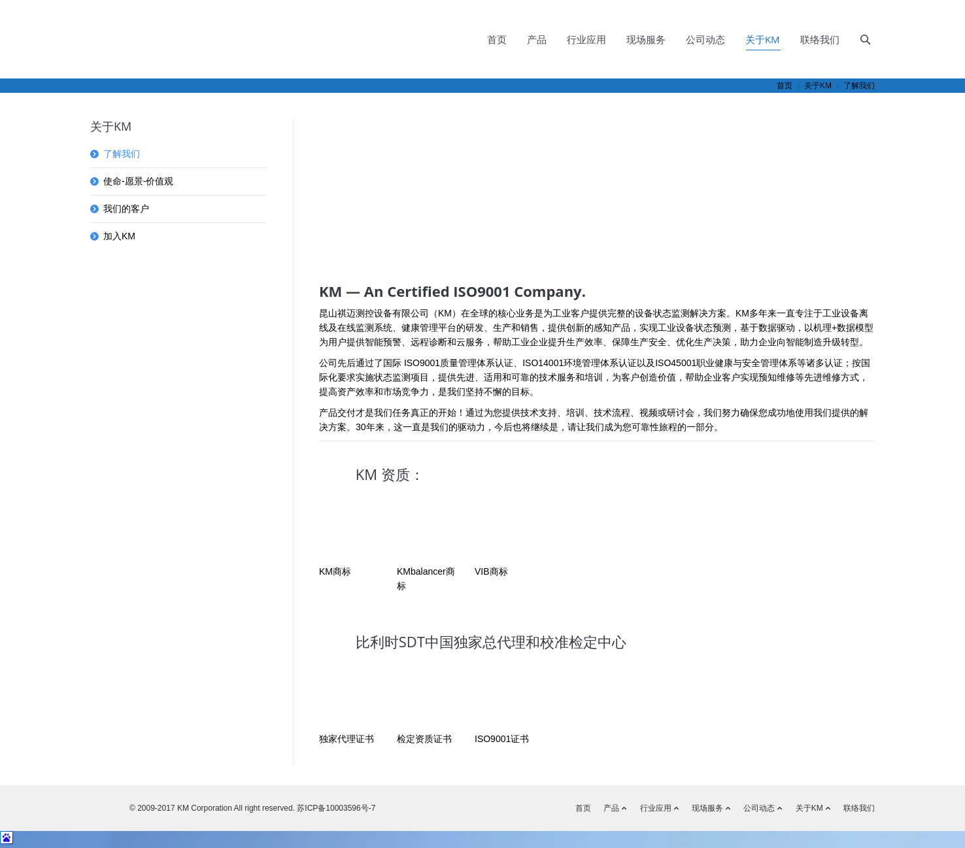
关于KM (818, 85)
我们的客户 (126, 208)
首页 (784, 85)
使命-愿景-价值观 (138, 181)
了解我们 (121, 153)
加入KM (119, 236)
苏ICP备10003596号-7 (335, 808)
